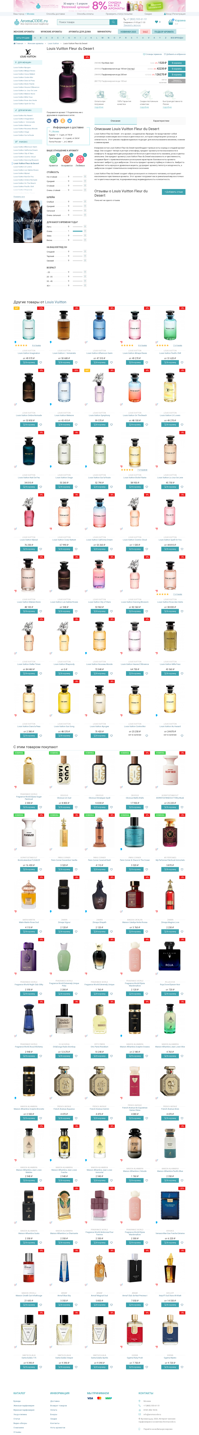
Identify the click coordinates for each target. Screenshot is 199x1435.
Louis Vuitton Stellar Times (28, 664)
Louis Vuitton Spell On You (24, 104)
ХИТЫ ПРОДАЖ (22, 38)
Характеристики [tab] (161, 121)
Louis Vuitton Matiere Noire (24, 94)
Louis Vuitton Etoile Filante (24, 84)
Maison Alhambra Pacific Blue (170, 1171)
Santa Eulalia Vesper (64, 1358)
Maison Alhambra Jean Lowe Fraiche (64, 1171)
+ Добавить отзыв (174, 192)
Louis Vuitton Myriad (22, 173)
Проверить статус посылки (119, 14)
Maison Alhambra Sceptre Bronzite (29, 1109)
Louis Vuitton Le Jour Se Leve (25, 91)
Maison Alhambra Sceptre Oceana (135, 1047)
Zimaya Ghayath (99, 922)
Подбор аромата (164, 32)
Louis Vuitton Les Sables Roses (26, 170)
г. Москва (29, 14)
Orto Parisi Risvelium (99, 1047)
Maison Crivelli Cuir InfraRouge (29, 1295)
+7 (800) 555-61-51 (137, 19)
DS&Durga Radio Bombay (64, 1047)
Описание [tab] (115, 121)
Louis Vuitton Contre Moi (23, 77)
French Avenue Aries (170, 1109)
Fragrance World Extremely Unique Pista (64, 984)
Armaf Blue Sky (64, 1295)
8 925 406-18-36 (150, 1410)
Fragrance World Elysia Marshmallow (135, 984)
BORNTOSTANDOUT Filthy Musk (170, 798)
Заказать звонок (132, 25)
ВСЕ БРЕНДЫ (177, 38)
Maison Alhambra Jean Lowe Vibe (170, 1047)
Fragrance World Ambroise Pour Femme (99, 1233)
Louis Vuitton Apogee (22, 67)
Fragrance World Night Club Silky (29, 984)
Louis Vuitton (55, 302)
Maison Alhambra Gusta (28, 1233)
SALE (145, 32)
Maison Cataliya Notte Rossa (134, 922)
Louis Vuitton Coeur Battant (24, 74)
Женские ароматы (24, 32)
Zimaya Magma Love (170, 922)
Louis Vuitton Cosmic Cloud (25, 157)
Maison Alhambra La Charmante (64, 1233)
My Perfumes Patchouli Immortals (170, 860)
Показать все (19, 197)
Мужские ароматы (51, 32)
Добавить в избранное (175, 54)
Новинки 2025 (128, 32)
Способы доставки (55, 14)
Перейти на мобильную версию (158, 1429)
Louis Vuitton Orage (21, 132)
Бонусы (53, 1414)
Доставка (54, 1401)
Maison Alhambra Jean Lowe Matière (28, 1171)
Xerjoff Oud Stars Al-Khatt (170, 1295)
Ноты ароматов (57, 1427)
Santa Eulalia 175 (29, 1358)
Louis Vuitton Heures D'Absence (26, 87)
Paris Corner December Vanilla (64, 860)
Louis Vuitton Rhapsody (64, 664)
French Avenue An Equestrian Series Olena (134, 1109)
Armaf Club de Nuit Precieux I (134, 1295)
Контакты (54, 1423)
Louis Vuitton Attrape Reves (24, 71)
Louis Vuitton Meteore (22, 125)
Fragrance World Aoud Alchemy (29, 1047)
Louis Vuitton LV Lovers (23, 167)
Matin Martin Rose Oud (29, 922)
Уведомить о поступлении (177, 81)
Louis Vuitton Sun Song (64, 726)
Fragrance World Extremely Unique (99, 984)
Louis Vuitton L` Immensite (24, 122)
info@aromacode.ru (152, 1414)
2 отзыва (177, 345)
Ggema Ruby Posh (135, 1358)
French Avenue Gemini (99, 1109)
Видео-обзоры (20, 1423)
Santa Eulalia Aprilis (99, 1358)
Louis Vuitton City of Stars (23, 153)
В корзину (177, 63)
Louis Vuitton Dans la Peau (24, 81)
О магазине (19, 1427)
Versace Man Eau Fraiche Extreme (170, 1233)
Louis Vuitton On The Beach (25, 183)
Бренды (17, 1401)
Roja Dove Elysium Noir (170, 984)
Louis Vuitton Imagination (24, 119)
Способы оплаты (85, 14)
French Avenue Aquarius (64, 1109)
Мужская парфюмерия (24, 1410)
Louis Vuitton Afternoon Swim (25, 147)
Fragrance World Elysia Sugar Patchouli (29, 798)
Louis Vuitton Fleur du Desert (26, 163)
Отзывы (17, 1432)
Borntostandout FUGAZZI (29, 860)
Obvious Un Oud (64, 798)
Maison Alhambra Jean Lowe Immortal (99, 1171)
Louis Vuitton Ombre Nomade (25, 180)
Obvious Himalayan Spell (99, 798)
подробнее (98, 107)
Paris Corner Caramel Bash (99, 860)
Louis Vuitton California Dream (26, 150)
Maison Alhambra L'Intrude (134, 1171)
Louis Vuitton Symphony (99, 415)
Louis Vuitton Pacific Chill (24, 187)
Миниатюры (104, 32)
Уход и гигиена (20, 1414)
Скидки (148, 14)
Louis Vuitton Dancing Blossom (26, 160)
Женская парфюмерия (24, 1405)
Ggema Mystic (170, 1358)
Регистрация (179, 14)
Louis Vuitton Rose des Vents (25, 100)
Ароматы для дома (80, 32)
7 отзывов (142, 470)
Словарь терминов (154, 54)
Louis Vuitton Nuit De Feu (24, 177)
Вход (168, 14)
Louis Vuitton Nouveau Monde (26, 129)
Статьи (17, 1419)
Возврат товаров (58, 1405)
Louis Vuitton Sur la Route (24, 135)
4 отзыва (36, 345)
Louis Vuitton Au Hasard (23, 115)
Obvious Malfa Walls (135, 798)
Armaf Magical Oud (99, 1295)
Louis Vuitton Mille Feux (23, 97)
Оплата (53, 1410)
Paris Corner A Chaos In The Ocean (135, 860)
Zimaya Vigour (64, 922)
